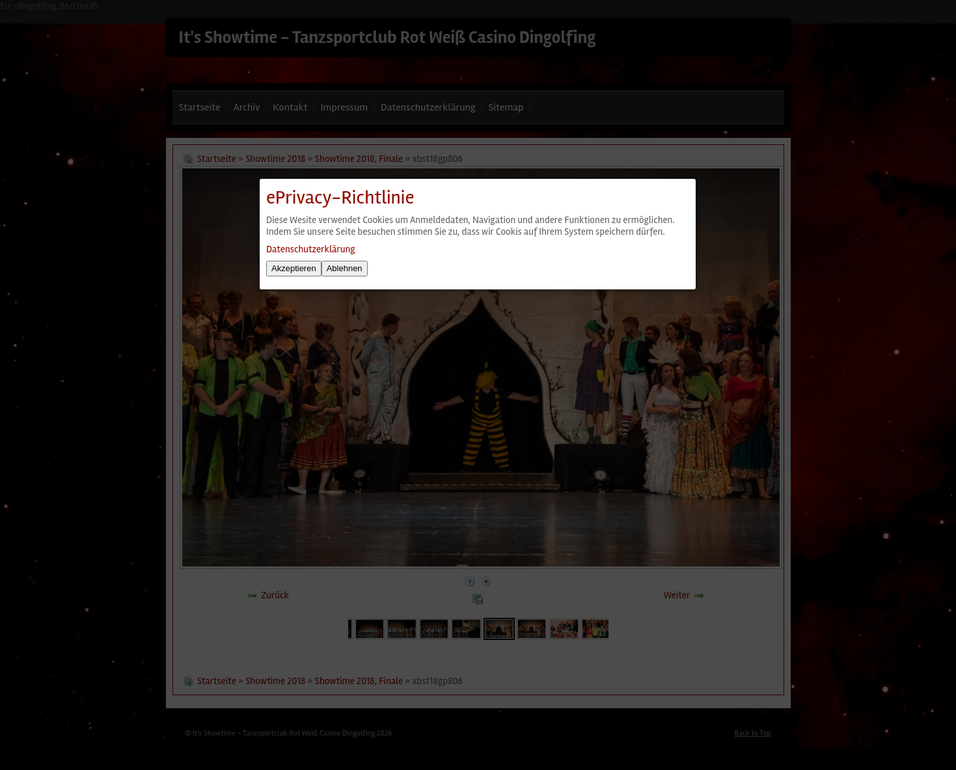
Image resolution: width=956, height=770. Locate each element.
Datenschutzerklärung (310, 249)
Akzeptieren (293, 268)
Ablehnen (344, 268)
